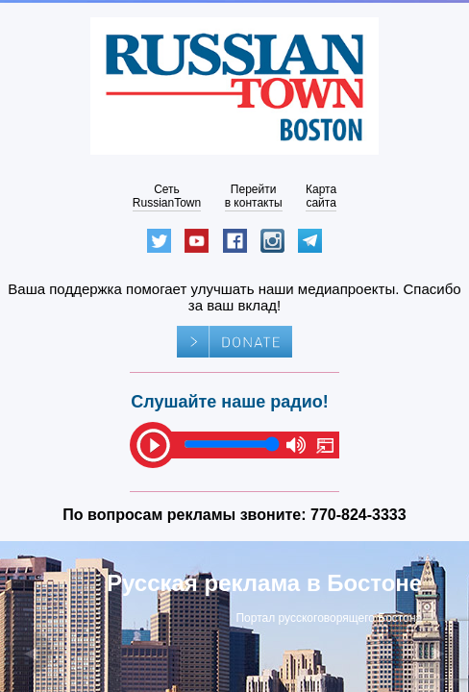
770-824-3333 (358, 515)
